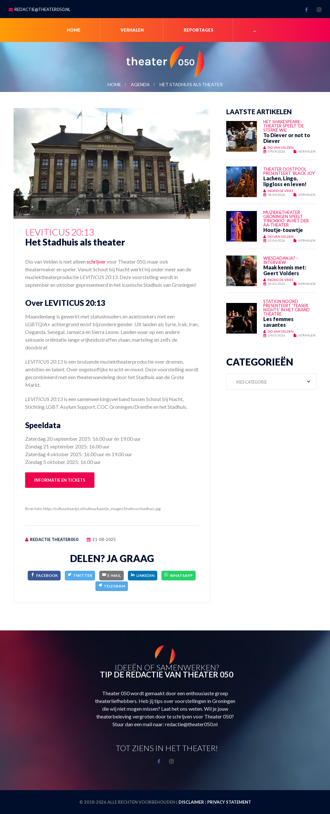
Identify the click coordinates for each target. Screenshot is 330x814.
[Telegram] (111, 586)
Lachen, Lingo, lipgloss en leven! (284, 181)
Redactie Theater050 (54, 539)
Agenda (140, 84)
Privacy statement (229, 802)
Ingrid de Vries (280, 191)
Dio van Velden (280, 147)
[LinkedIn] (142, 575)
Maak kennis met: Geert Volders (284, 270)
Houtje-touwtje (283, 230)
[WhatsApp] (179, 575)
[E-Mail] (111, 575)
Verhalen (132, 30)
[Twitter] (80, 575)
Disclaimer (191, 802)
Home (74, 30)
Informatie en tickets (59, 480)
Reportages (198, 30)
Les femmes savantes (278, 322)
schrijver (96, 261)
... (254, 30)
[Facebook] (44, 575)
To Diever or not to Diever (286, 138)
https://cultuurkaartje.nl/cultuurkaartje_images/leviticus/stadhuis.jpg (101, 508)
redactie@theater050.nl (42, 9)
